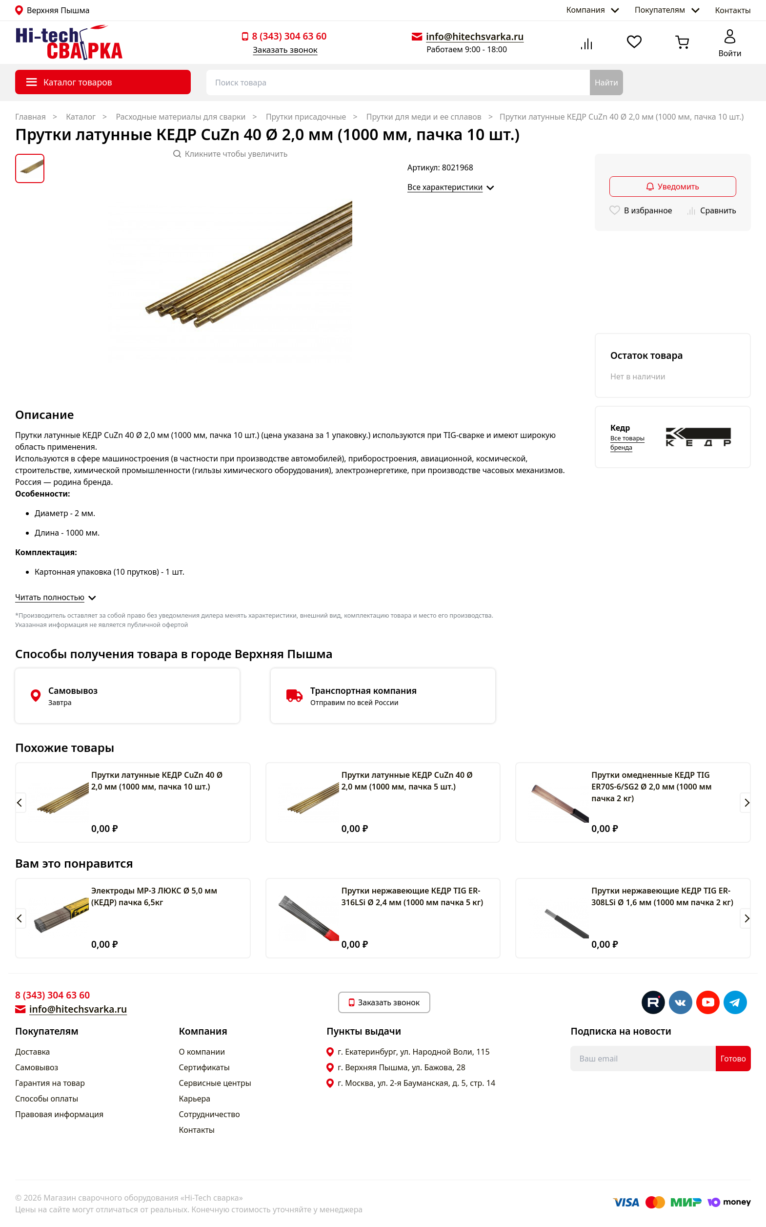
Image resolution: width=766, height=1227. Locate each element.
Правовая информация (59, 1114)
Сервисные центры (215, 1083)
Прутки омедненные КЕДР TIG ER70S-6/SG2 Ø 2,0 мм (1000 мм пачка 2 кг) (651, 786)
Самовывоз (36, 1067)
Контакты (733, 10)
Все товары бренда (627, 443)
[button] (20, 802)
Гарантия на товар (50, 1083)
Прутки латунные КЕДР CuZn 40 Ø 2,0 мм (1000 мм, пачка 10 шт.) (156, 780)
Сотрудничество (209, 1114)
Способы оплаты (46, 1098)
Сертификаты (204, 1067)
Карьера (195, 1098)
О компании (202, 1051)
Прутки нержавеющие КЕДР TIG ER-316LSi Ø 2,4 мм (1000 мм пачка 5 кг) (413, 896)
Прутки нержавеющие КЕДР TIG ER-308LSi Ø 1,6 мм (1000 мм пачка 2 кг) (662, 896)
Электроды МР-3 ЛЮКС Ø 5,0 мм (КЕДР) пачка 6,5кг (154, 896)
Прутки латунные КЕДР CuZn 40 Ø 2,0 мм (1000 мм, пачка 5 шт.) (407, 780)
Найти (606, 82)
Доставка (32, 1051)
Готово (733, 1058)
